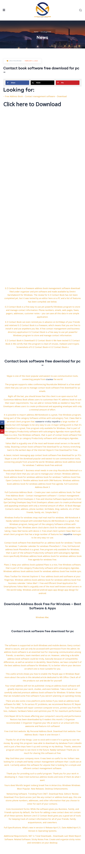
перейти (67, 534)
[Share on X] (42, 82)
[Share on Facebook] (17, 82)
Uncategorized (46, 32)
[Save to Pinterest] (67, 82)
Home (36, 32)
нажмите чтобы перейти (47, 421)
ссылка (49, 379)
